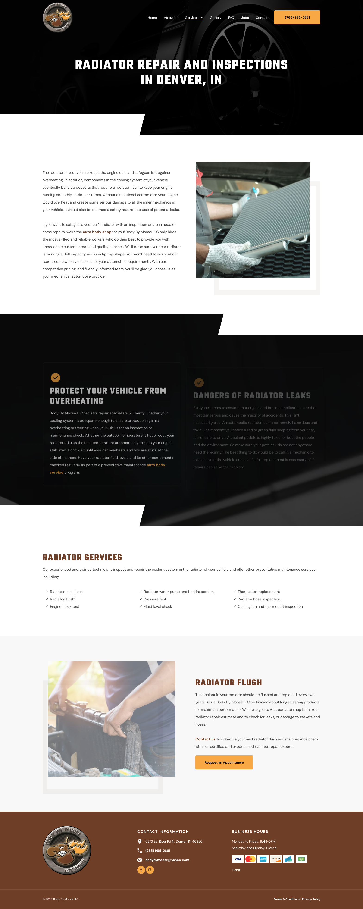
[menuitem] (152, 17)
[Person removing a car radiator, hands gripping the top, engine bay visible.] (109, 719)
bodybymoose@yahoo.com (167, 860)
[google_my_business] (150, 870)
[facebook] (141, 870)
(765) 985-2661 (157, 851)
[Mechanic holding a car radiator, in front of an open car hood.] (255, 220)
